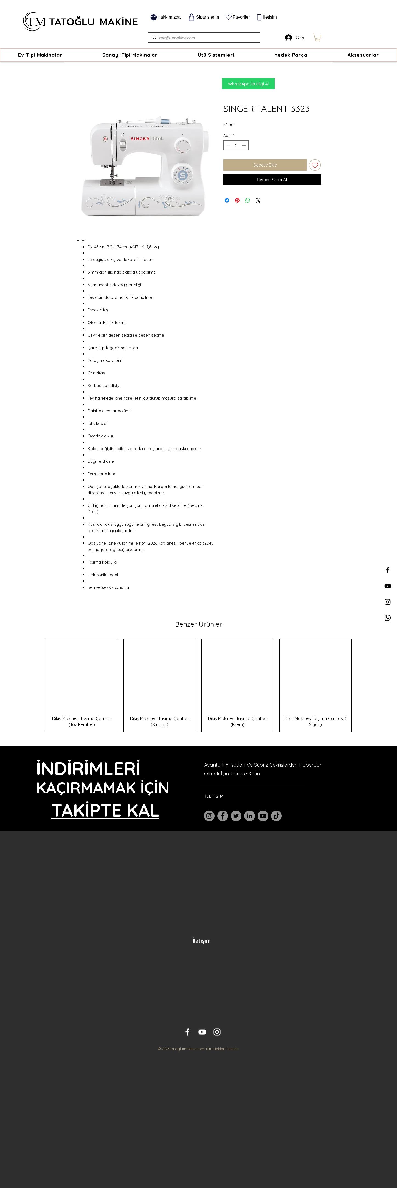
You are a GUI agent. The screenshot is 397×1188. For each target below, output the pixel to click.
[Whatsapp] (388, 618)
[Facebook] (222, 816)
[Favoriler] (237, 17)
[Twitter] (236, 816)
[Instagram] (209, 816)
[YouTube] (263, 816)
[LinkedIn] (249, 816)
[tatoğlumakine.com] (203, 38)
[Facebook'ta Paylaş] (227, 200)
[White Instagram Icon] (217, 1032)
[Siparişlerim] (203, 17)
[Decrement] (227, 145)
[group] (198, 685)
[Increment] (244, 145)
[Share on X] (258, 200)
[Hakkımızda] (165, 17)
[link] (318, 37)
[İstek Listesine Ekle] (315, 165)
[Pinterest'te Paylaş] (237, 200)
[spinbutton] (236, 145)
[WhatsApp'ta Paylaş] (247, 200)
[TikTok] (276, 816)
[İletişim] (266, 17)
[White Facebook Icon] (187, 1032)
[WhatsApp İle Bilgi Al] (248, 83)
